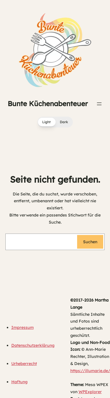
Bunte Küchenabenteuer (48, 103)
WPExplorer (90, 391)
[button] (55, 122)
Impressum (22, 327)
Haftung (19, 381)
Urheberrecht (24, 363)
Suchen (90, 241)
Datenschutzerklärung (32, 345)
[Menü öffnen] (99, 103)
